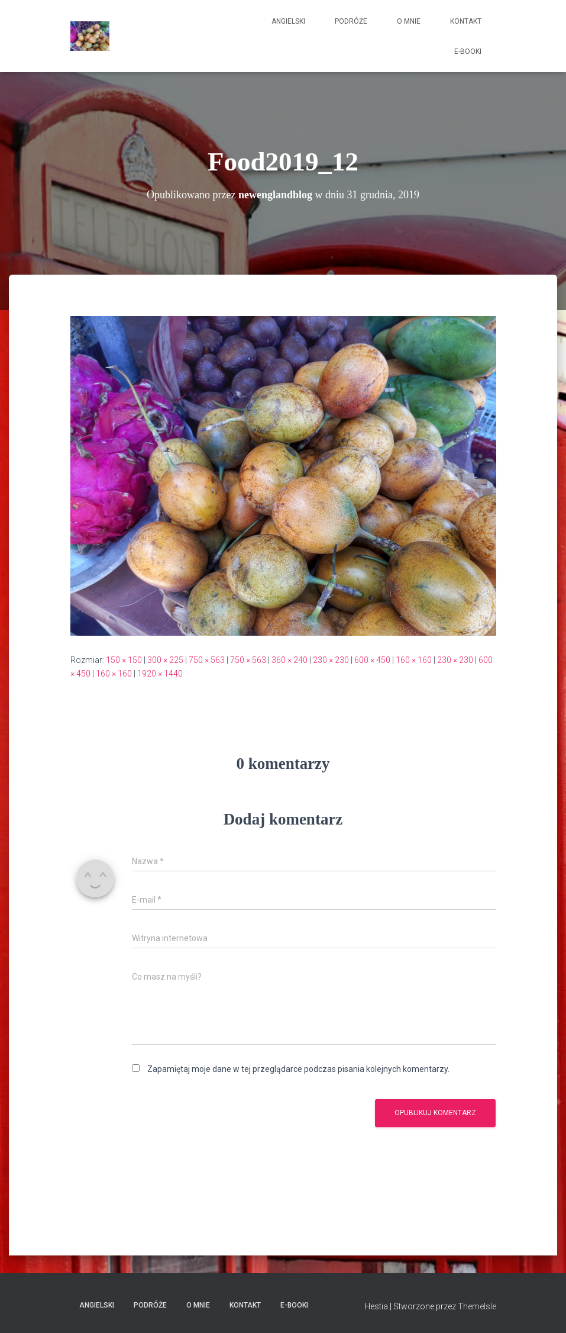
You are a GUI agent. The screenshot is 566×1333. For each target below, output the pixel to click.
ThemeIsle (477, 1306)
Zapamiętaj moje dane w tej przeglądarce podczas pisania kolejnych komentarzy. (298, 1069)
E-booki (467, 51)
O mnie (409, 21)
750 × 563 (207, 660)
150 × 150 (124, 660)
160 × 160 (414, 660)
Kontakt (465, 21)
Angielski (288, 21)
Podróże (351, 21)
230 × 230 (331, 660)
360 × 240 (289, 660)
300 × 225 (165, 660)
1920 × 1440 (160, 673)
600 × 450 (372, 660)
